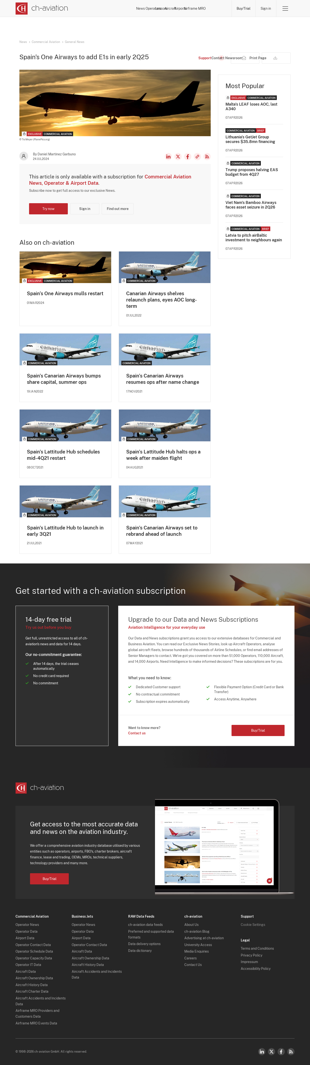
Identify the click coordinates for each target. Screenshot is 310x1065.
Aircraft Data (26, 971)
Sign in (266, 8)
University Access (198, 945)
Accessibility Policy (256, 969)
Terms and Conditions (257, 949)
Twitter (271, 1051)
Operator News (27, 925)
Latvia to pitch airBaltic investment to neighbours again (253, 237)
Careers (190, 958)
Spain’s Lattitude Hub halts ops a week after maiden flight (163, 455)
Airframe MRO (216, 8)
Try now (48, 209)
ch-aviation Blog (196, 931)
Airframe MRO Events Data (36, 1023)
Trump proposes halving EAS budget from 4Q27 (251, 172)
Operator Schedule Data (34, 952)
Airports (189, 8)
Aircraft (167, 8)
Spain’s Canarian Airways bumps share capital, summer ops (64, 379)
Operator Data (27, 931)
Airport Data (25, 938)
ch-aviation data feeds (145, 925)
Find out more (118, 209)
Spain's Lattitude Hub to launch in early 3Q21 (65, 531)
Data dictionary (140, 951)
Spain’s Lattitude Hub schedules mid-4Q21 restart (63, 455)
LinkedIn (168, 156)
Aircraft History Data (32, 985)
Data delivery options (144, 944)
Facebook (187, 156)
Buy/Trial (243, 8)
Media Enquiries (196, 952)
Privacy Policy (251, 955)
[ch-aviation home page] (42, 8)
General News (74, 42)
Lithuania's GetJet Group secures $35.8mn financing (250, 139)
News (99, 8)
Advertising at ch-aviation (204, 938)
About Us (191, 925)
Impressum (249, 962)
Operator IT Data (28, 965)
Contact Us (193, 965)
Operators (121, 8)
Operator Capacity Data (34, 958)
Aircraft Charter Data (32, 992)
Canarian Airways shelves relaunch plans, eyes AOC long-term (161, 300)
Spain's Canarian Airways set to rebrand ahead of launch (161, 531)
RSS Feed (207, 156)
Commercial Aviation (46, 42)
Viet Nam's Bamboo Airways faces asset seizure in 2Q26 (250, 205)
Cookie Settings (253, 925)
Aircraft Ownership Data (34, 978)
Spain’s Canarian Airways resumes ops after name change (162, 379)
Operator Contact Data (33, 945)
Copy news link (197, 156)
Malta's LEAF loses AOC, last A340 (251, 106)
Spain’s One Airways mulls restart (65, 293)
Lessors (145, 8)
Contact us (137, 733)
